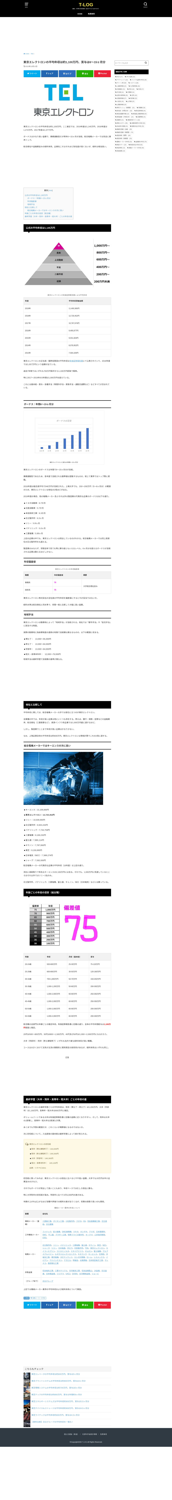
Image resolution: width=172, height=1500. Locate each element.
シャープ (46, 1248)
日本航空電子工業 (96, 1260)
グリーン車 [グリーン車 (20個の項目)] (121, 83)
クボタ (79, 1221)
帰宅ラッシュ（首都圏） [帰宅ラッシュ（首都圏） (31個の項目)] (126, 107)
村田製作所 (78, 1248)
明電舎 (75, 1260)
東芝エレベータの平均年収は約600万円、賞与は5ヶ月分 (55, 1374)
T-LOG (86, 4)
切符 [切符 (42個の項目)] (134, 95)
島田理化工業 (53, 1263)
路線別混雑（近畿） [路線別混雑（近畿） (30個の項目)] (124, 129)
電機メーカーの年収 (38, 1298)
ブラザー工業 (60, 1235)
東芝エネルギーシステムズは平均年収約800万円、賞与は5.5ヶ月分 (60, 1401)
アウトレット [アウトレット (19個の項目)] (122, 80)
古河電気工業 (74, 1271)
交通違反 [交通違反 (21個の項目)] (121, 89)
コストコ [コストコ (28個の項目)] (134, 83)
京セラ (70, 1248)
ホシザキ (83, 1232)
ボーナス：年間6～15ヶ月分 (39, 198)
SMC (44, 1235)
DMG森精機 (66, 1232)
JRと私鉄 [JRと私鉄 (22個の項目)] (130, 77)
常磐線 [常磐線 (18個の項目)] (141, 107)
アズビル (67, 1260)
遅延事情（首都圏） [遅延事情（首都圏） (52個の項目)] (124, 138)
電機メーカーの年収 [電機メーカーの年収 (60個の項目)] (136, 148)
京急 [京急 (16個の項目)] (131, 89)
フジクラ (60, 1274)
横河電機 (55, 1257)
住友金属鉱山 (87, 1271)
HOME (79, 14)
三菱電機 (76, 1245)
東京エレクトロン (97, 1248)
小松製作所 (70, 1221)
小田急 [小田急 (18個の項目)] (120, 101)
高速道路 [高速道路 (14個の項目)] (121, 151)
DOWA (74, 1274)
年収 (27, 1298)
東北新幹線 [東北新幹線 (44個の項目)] (141, 111)
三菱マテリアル (61, 1271)
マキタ (75, 1232)
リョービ (95, 1274)
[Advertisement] (86, 34)
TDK (86, 1248)
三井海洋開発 (99, 1235)
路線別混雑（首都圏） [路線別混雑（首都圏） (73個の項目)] (125, 132)
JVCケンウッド (66, 1257)
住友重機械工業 (93, 1221)
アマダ (91, 1232)
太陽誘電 (83, 1260)
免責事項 (91, 14)
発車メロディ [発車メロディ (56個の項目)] (122, 123)
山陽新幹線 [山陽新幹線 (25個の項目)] (121, 104)
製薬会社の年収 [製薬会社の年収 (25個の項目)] (138, 126)
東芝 (99, 1245)
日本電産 (61, 1248)
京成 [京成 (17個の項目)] (141, 89)
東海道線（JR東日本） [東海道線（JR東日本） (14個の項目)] (125, 117)
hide (50, 190)
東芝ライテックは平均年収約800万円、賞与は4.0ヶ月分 (55, 1415)
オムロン (88, 1251)
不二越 (51, 1235)
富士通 (84, 1245)
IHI (84, 1221)
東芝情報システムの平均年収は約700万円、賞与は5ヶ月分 (56, 1388)
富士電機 (97, 1251)
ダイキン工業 (58, 1221)
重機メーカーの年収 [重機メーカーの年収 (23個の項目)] (124, 141)
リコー (54, 1248)
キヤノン (92, 1245)
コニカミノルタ (63, 1251)
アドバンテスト (55, 1260)
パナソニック (65, 1245)
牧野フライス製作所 (76, 1235)
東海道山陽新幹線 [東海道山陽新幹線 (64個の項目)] (140, 114)
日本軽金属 (50, 1274)
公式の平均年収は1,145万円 (36, 195)
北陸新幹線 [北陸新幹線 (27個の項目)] (121, 98)
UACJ (68, 1274)
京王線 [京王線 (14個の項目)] (120, 92)
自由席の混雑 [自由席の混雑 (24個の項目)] (122, 126)
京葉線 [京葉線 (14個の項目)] (130, 92)
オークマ (89, 1235)
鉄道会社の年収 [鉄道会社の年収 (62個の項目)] (136, 145)
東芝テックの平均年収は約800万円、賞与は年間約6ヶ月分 (56, 1395)
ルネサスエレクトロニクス (65, 1254)
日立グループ (48, 1281)
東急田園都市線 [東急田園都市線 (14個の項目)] (123, 114)
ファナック (47, 1232)
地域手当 (31, 204)
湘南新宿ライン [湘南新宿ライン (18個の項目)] (133, 120)
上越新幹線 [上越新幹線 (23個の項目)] (121, 86)
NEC (104, 1245)
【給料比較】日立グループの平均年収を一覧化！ (52, 1422)
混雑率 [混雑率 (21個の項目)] (120, 120)
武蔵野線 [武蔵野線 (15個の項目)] (141, 117)
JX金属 (97, 1271)
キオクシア (82, 1254)
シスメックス (99, 1257)
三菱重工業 (47, 1221)
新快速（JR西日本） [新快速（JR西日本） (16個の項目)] (124, 111)
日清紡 (101, 1254)
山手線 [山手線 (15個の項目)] (130, 101)
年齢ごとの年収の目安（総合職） (38, 213)
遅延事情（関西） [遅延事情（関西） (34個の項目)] (124, 135)
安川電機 (56, 1232)
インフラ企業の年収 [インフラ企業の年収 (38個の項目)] (139, 80)
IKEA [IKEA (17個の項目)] (120, 77)
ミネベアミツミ (77, 1251)
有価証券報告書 (76, 361)
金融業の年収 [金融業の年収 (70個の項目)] (141, 141)
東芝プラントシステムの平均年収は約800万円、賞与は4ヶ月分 (58, 1381)
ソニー (56, 1245)
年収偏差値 (31, 201)
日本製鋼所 (100, 1232)
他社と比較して (31, 207)
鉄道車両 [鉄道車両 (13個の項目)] (121, 148)
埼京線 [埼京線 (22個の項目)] (133, 98)
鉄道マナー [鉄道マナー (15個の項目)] (121, 145)
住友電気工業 (48, 1271)
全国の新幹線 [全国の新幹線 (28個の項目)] (122, 95)
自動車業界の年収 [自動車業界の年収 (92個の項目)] (138, 123)
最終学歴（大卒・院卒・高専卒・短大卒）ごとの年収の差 (48, 216)
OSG (44, 1238)
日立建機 (49, 1224)
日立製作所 (47, 1245)
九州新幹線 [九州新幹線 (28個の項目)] (135, 86)
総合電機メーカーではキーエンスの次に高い (45, 210)
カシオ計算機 (79, 1257)
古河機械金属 (84, 1274)
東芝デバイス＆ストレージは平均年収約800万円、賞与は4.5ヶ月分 (60, 1408)
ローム (89, 1257)
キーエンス (92, 1254)
